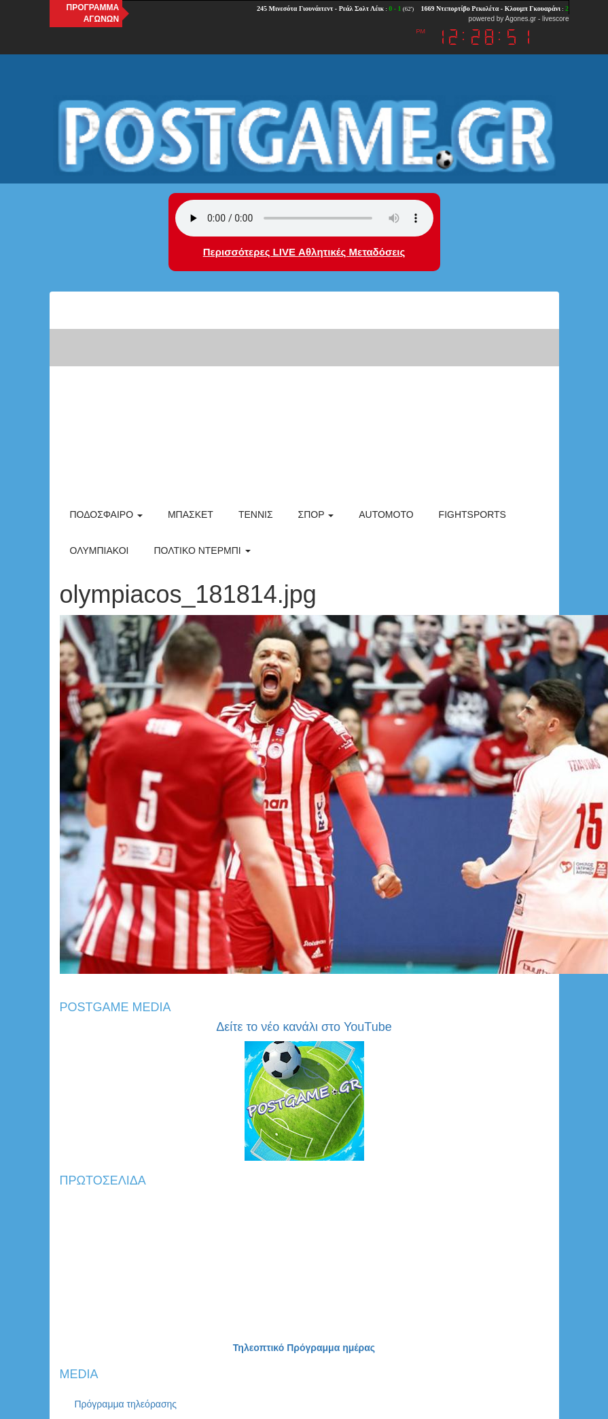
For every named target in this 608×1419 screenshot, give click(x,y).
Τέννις (255, 514)
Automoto (386, 514)
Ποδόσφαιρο (106, 514)
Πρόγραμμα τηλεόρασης (126, 1404)
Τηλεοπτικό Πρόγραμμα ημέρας (304, 1347)
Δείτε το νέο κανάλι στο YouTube (303, 1027)
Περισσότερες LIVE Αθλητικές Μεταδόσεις (304, 252)
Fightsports (472, 514)
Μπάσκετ (190, 514)
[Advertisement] (304, 393)
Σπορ (316, 514)
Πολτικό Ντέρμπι (202, 550)
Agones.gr (521, 18)
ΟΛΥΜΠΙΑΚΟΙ (99, 550)
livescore (555, 18)
